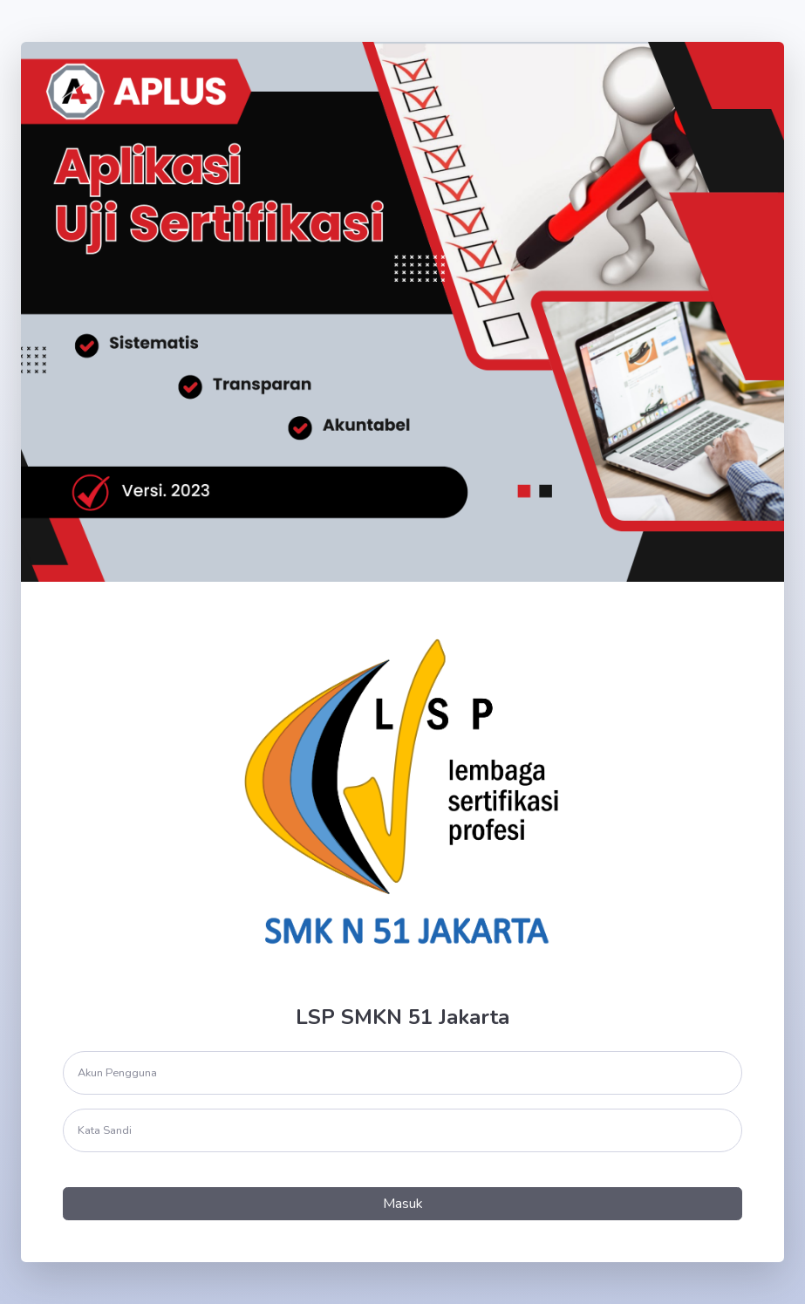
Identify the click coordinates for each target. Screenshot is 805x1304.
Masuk (403, 1203)
